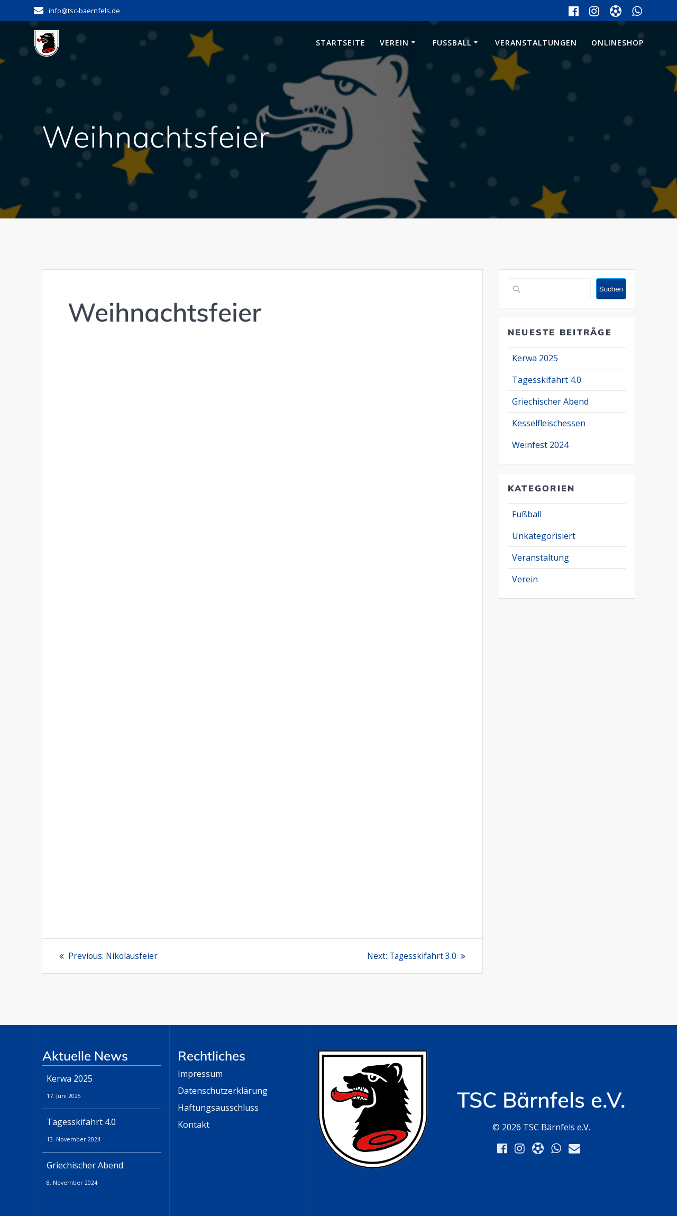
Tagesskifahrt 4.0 (546, 380)
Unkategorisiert (543, 536)
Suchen (611, 289)
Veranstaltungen (536, 43)
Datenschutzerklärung (223, 1090)
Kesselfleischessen (548, 423)
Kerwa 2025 (535, 358)
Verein (394, 43)
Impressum (200, 1074)
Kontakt (193, 1124)
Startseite (340, 43)
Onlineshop (617, 43)
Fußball (452, 43)
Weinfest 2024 (540, 445)
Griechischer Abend (550, 401)
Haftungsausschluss (218, 1107)
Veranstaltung (540, 557)
